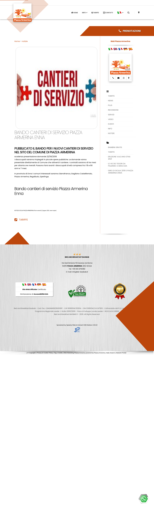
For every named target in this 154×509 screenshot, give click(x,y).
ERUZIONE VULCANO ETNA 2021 (119, 157)
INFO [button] (84, 9)
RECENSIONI (113, 110)
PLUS (110, 105)
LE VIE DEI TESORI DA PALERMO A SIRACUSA (117, 164)
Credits (60, 353)
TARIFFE (95, 9)
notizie (25, 41)
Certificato (34, 289)
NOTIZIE (111, 133)
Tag (55, 353)
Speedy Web (71, 325)
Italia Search (110, 353)
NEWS (110, 100)
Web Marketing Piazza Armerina (74, 353)
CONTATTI (108, 9)
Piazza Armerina (99, 353)
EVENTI (111, 124)
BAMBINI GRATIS (115, 147)
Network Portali (121, 353)
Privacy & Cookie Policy (45, 353)
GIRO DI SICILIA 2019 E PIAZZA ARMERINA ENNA (120, 171)
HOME (74, 9)
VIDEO (110, 119)
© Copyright (31, 353)
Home (17, 41)
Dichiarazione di (34, 294)
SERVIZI (111, 114)
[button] (120, 9)
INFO (110, 128)
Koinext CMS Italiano (85, 325)
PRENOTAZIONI (130, 31)
